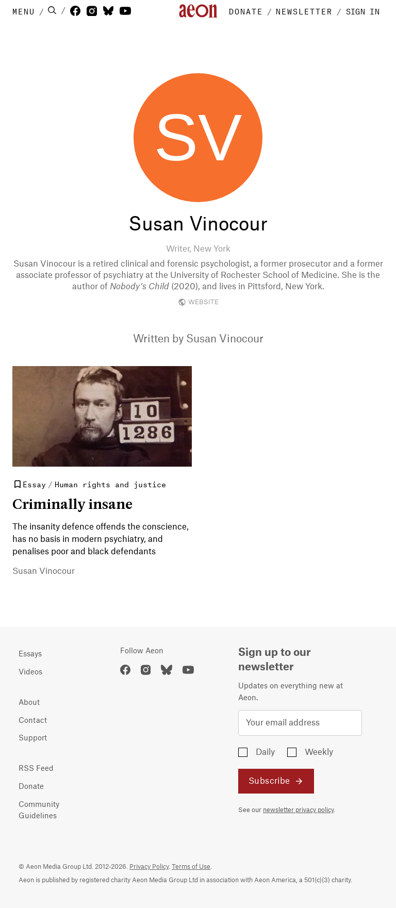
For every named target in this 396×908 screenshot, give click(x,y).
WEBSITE (198, 302)
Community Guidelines (39, 810)
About (29, 702)
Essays (30, 654)
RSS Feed (36, 768)
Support (33, 738)
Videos (30, 672)
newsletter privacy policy (298, 810)
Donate (31, 786)
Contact (33, 720)
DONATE (246, 11)
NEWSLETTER (304, 11)
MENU (23, 11)
